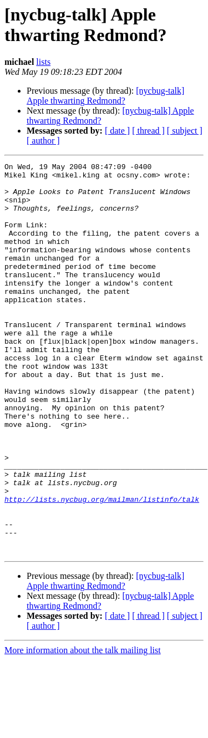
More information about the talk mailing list (82, 728)
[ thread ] (148, 130)
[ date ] (117, 130)
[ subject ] (184, 130)
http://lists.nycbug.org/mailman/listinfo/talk (101, 567)
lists (43, 62)
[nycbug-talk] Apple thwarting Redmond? (105, 95)
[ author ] (43, 140)
